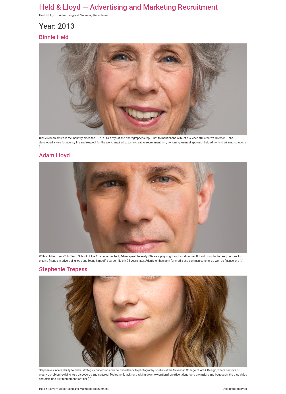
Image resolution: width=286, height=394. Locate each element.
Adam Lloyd (54, 155)
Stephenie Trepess (63, 269)
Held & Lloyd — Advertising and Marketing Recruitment (128, 7)
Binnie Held (54, 37)
